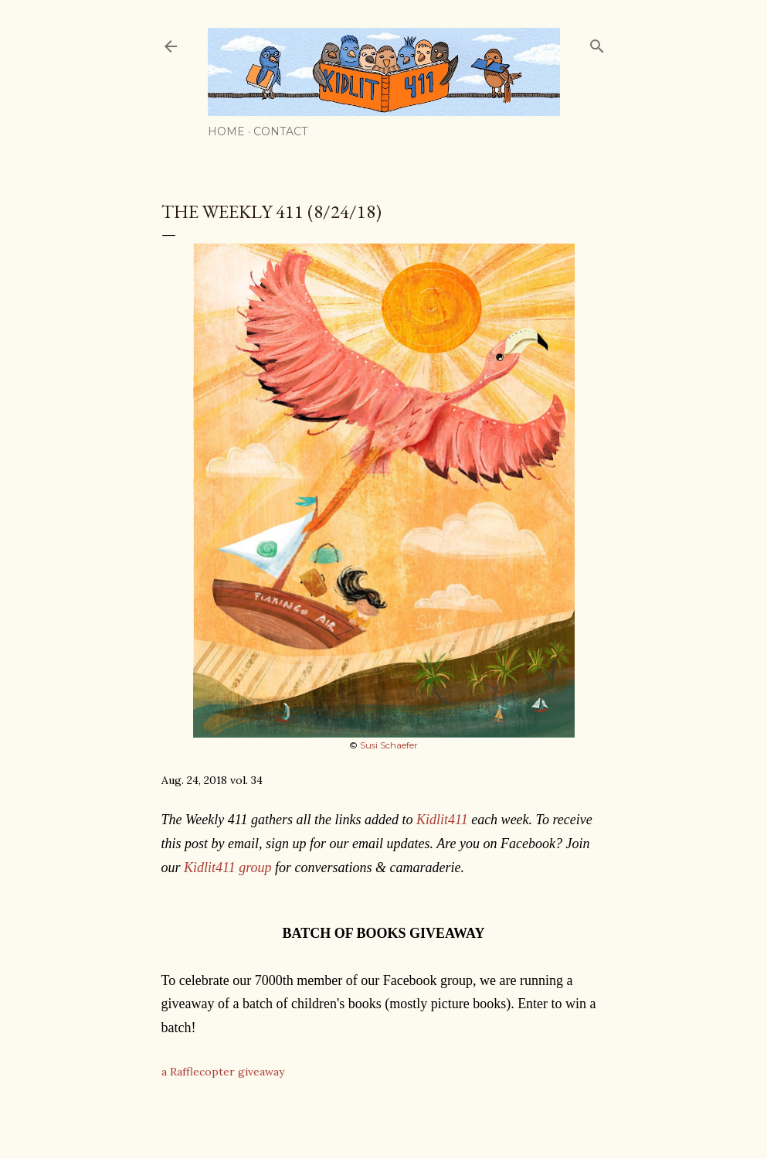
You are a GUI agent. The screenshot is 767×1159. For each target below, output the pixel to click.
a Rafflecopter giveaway (222, 1072)
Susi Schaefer (389, 745)
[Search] (597, 43)
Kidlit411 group (228, 867)
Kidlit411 (442, 819)
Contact (280, 131)
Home (226, 131)
